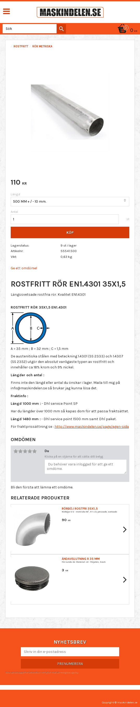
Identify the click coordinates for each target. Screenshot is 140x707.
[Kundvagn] (126, 31)
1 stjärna (15, 451)
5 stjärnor (34, 451)
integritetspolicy (69, 672)
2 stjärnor (20, 451)
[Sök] (61, 28)
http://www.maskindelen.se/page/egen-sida (91, 426)
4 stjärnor (29, 451)
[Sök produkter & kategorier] (33, 28)
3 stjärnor (25, 451)
